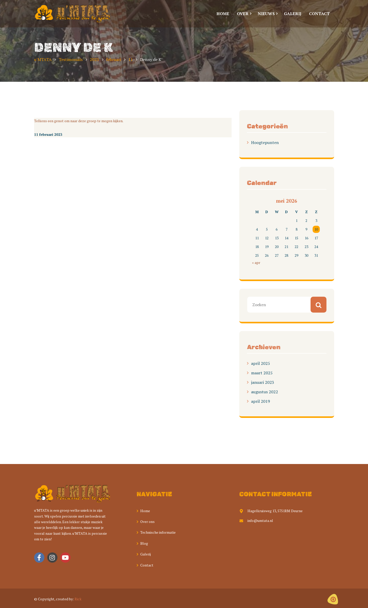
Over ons (147, 521)
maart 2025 (262, 373)
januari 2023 (262, 382)
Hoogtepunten (265, 142)
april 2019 (260, 401)
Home (145, 510)
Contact (146, 565)
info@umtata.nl (256, 520)
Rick (78, 598)
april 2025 (260, 363)
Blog (144, 543)
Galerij (145, 554)
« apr (256, 262)
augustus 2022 (264, 392)
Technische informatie (158, 532)
